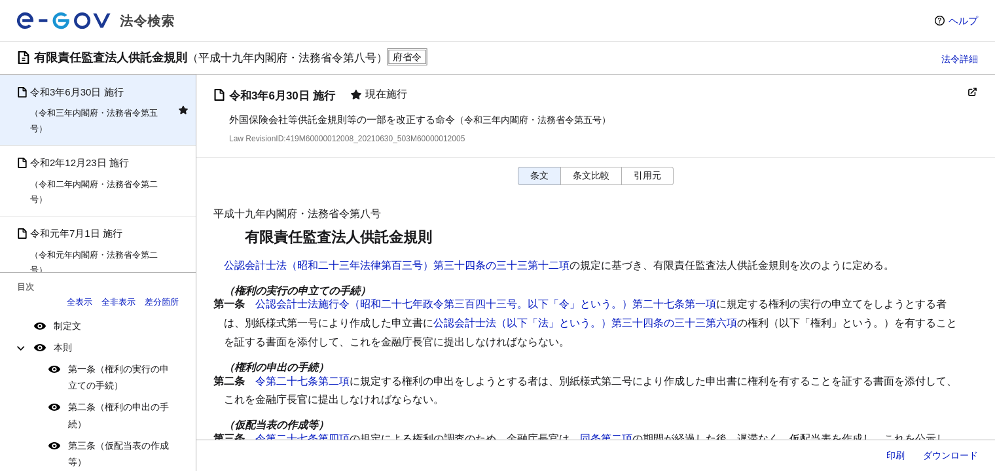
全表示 (79, 302)
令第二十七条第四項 (302, 438)
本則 (63, 347)
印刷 (895, 455)
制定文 (67, 326)
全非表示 (118, 302)
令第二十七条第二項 (302, 381)
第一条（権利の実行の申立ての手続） (118, 377)
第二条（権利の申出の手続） (118, 415)
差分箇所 (162, 302)
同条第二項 (606, 438)
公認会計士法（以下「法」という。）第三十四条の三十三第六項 (585, 322)
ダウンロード (950, 455)
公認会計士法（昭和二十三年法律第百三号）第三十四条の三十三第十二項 (397, 265)
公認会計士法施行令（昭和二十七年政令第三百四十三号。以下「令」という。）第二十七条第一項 (485, 303)
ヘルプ (963, 20)
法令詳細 (959, 59)
